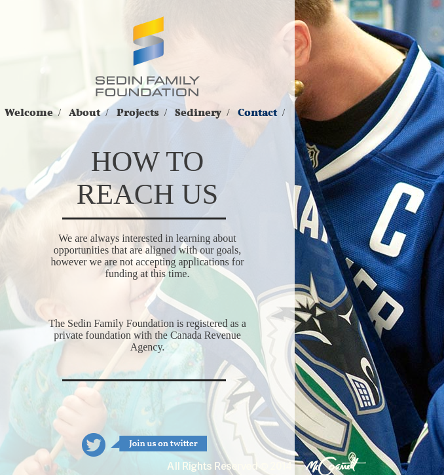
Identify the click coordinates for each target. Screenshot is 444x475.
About (84, 112)
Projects (138, 112)
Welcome (29, 112)
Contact (257, 112)
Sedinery (198, 112)
